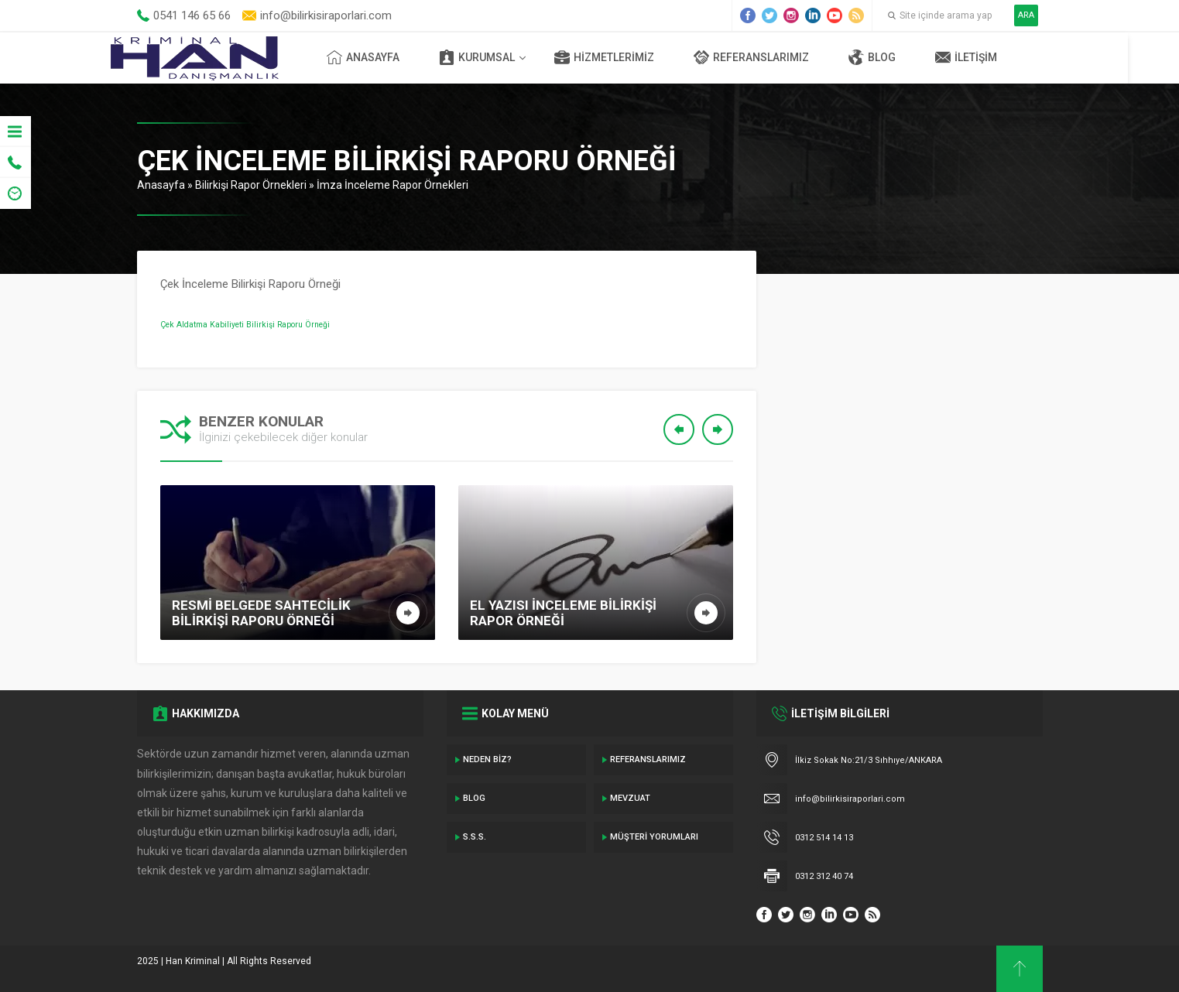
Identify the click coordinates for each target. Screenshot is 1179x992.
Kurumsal (503, 57)
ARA (1026, 15)
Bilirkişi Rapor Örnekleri (251, 185)
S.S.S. (474, 837)
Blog (898, 57)
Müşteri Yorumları (654, 837)
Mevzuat (630, 798)
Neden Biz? (487, 759)
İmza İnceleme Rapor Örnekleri (392, 185)
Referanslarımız (777, 57)
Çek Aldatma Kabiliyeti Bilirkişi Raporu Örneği (245, 325)
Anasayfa (389, 57)
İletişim (992, 57)
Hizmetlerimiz (630, 57)
